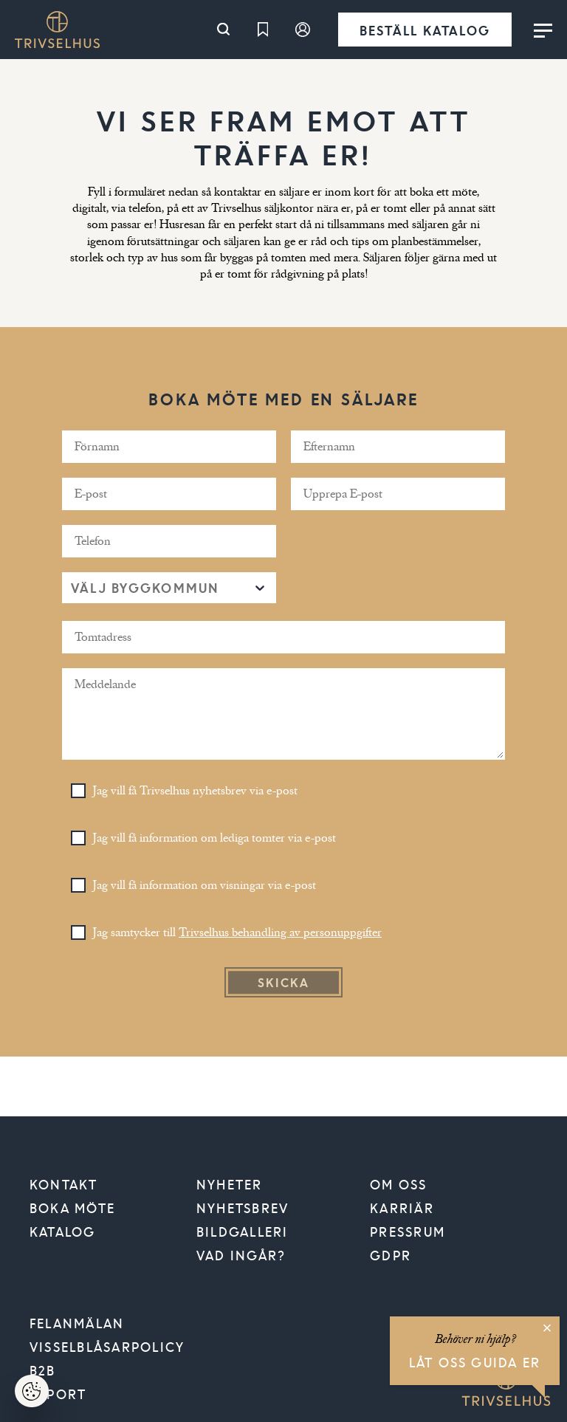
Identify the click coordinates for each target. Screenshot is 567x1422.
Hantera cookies (40, 1395)
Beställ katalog (425, 29)
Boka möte (72, 1208)
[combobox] (73, 587)
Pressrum (407, 1231)
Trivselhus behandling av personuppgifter (280, 932)
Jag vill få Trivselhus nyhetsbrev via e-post (195, 790)
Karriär (402, 1208)
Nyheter (229, 1184)
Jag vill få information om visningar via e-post (204, 885)
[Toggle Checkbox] (78, 790)
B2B (43, 1370)
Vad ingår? (241, 1255)
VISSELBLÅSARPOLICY (107, 1347)
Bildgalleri (242, 1231)
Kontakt (64, 1184)
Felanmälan (77, 1323)
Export (58, 1394)
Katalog (63, 1231)
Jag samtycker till (237, 932)
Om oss (398, 1184)
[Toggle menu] (543, 29)
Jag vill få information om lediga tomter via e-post (214, 838)
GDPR (390, 1255)
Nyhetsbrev (242, 1208)
